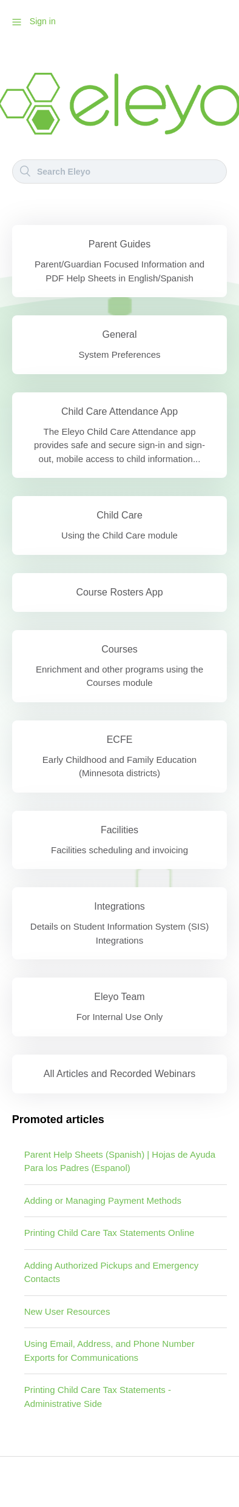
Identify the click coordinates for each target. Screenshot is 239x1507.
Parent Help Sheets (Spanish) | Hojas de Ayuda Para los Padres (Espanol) (119, 1161)
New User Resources (67, 1311)
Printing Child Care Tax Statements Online (109, 1232)
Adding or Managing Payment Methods (102, 1200)
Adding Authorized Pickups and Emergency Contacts (111, 1272)
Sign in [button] (43, 21)
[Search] (119, 171)
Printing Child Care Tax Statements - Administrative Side (97, 1396)
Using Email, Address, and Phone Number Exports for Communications (109, 1350)
